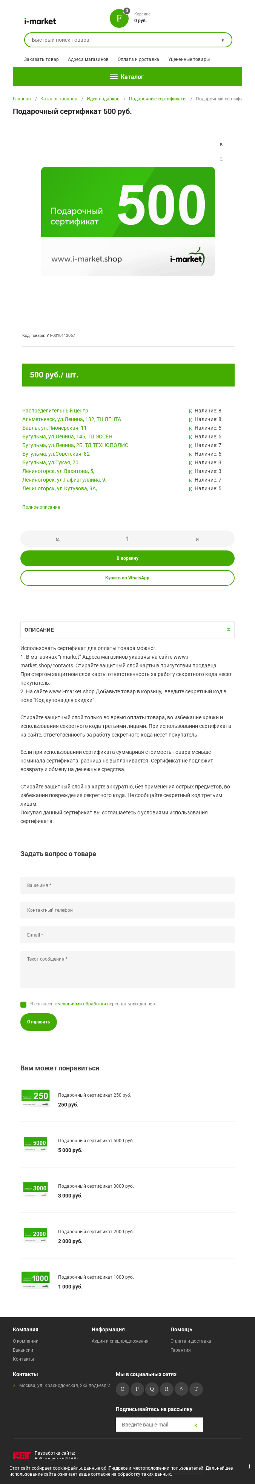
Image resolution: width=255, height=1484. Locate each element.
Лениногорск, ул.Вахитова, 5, (58, 471)
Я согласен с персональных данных (93, 1004)
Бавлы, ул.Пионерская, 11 (54, 428)
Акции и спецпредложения (120, 1341)
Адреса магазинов (88, 59)
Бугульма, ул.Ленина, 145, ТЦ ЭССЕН (67, 437)
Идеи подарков (103, 99)
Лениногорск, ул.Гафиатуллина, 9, (64, 480)
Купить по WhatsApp (127, 578)
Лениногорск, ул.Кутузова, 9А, (59, 488)
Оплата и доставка (138, 59)
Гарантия (181, 1350)
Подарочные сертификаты (157, 99)
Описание (39, 630)
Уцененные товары (189, 59)
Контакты (23, 1359)
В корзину (127, 558)
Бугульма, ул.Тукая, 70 (50, 462)
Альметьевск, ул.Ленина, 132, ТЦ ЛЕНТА (71, 419)
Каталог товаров (58, 99)
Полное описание (41, 507)
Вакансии (23, 1350)
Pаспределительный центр (55, 411)
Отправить (38, 1022)
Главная (22, 99)
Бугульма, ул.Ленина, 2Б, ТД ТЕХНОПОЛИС (75, 445)
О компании (25, 1341)
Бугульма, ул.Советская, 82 (56, 454)
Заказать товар (41, 59)
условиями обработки (82, 1004)
